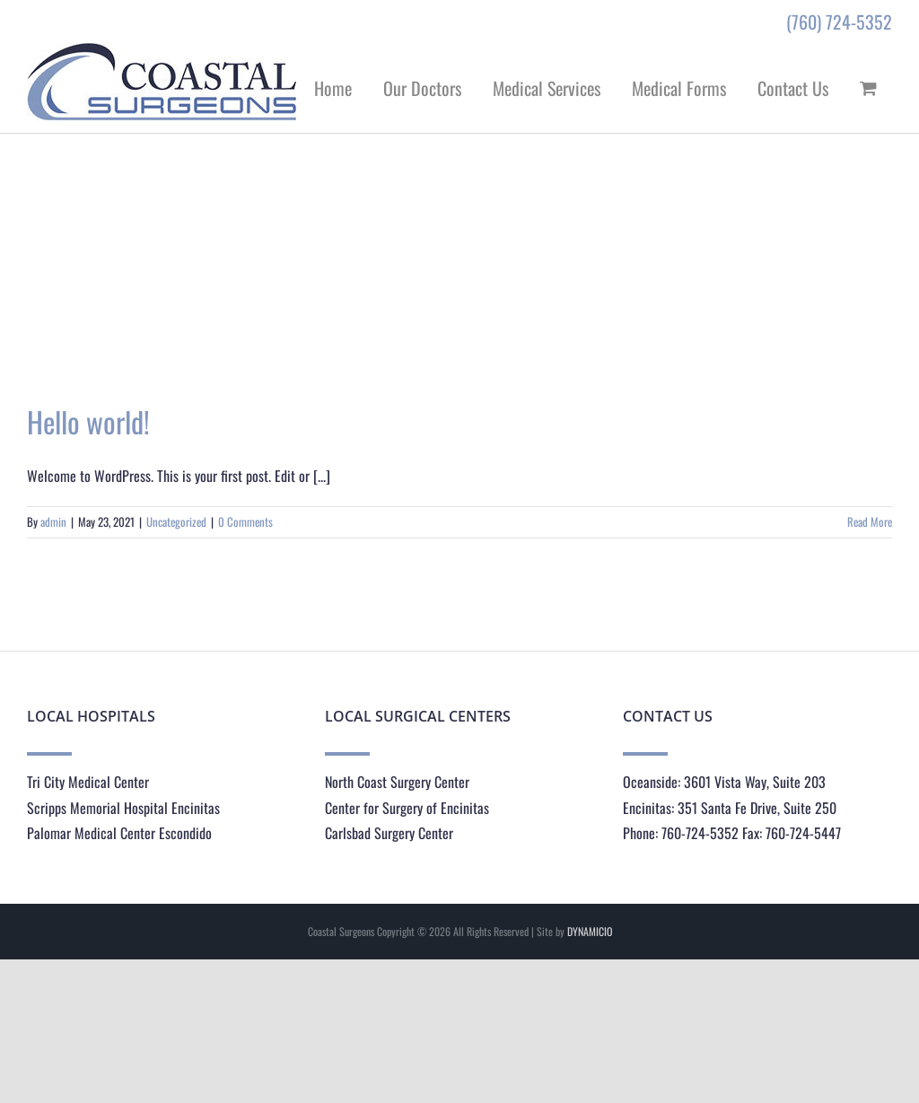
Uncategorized (176, 521)
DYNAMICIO (589, 931)
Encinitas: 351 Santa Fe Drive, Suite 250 (729, 807)
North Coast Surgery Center (397, 781)
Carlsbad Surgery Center (389, 833)
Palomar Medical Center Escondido (119, 833)
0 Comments (245, 521)
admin (53, 521)
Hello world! (88, 421)
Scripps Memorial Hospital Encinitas (123, 807)
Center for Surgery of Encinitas (407, 807)
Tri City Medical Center (88, 781)
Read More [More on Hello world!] (869, 521)
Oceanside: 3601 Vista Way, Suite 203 (724, 781)
